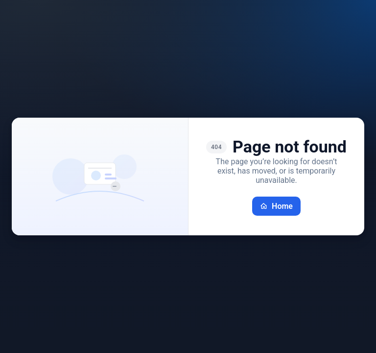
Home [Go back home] (276, 206)
